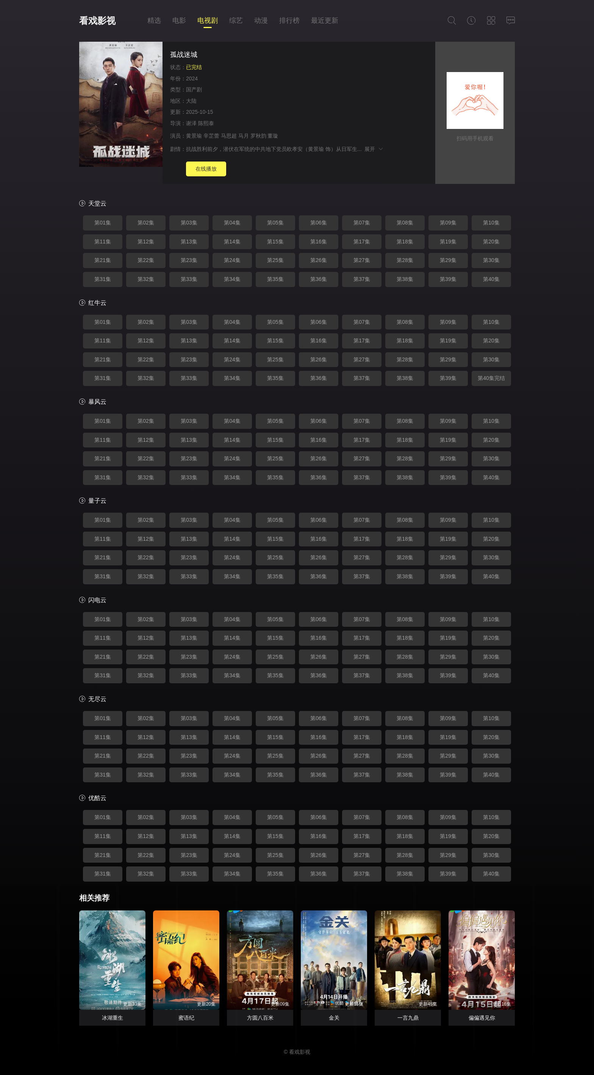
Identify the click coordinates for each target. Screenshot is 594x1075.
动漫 (261, 20)
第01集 (102, 223)
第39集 (448, 279)
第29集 (448, 260)
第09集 (448, 223)
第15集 (275, 242)
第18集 (405, 242)
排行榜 (289, 20)
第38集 (405, 279)
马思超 (229, 136)
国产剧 (194, 89)
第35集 (275, 279)
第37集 (361, 279)
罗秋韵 (258, 136)
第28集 (405, 260)
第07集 (361, 223)
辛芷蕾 (211, 136)
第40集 (491, 279)
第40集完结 (491, 378)
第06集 (318, 223)
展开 (374, 149)
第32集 (146, 279)
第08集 (405, 223)
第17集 (361, 242)
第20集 (491, 242)
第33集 (189, 279)
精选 (154, 20)
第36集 (318, 279)
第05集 (275, 223)
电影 (179, 20)
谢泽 (191, 123)
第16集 (318, 242)
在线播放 (206, 169)
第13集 (189, 242)
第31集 (102, 279)
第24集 (232, 260)
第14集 (232, 242)
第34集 (232, 279)
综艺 (236, 20)
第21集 (102, 260)
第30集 (491, 260)
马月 (243, 136)
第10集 (491, 223)
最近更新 (324, 20)
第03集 (189, 223)
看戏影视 (97, 21)
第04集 (232, 223)
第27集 (361, 260)
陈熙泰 (206, 123)
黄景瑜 (194, 136)
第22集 (146, 260)
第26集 (318, 260)
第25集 (275, 260)
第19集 (448, 242)
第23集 (189, 260)
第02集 (146, 223)
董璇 (272, 136)
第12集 (146, 242)
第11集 (102, 242)
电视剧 (207, 20)
